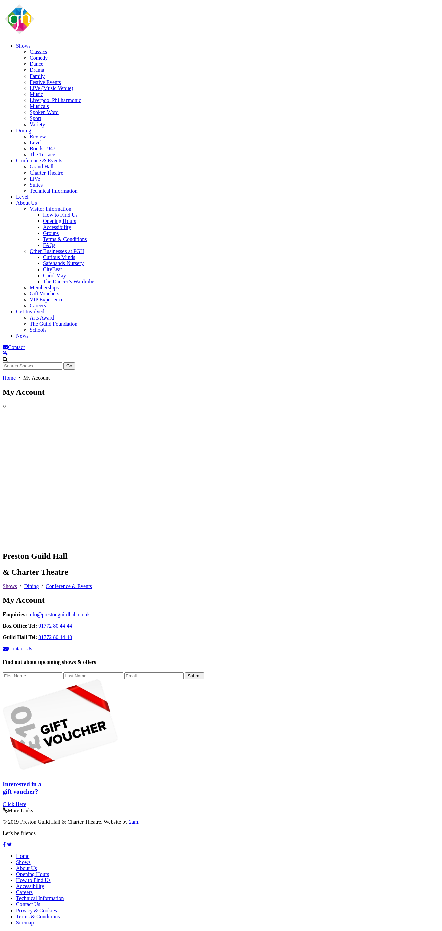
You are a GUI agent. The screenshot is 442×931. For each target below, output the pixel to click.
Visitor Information (50, 209)
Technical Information (53, 191)
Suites (36, 185)
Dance (36, 64)
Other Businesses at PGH (57, 251)
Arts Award (42, 318)
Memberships (44, 287)
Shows (23, 46)
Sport (35, 118)
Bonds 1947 (42, 148)
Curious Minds (59, 257)
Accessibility (57, 227)
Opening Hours (59, 221)
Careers (38, 305)
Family (37, 76)
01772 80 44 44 (55, 626)
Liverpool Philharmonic (55, 100)
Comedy (39, 58)
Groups (51, 233)
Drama (37, 70)
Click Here (14, 804)
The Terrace (42, 154)
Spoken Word (44, 112)
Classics (38, 52)
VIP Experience (46, 299)
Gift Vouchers (44, 293)
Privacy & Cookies (36, 910)
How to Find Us (60, 215)
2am (133, 822)
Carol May (54, 275)
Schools (38, 330)
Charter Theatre (46, 173)
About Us (26, 203)
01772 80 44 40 (55, 637)
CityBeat (52, 269)
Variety (37, 124)
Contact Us (28, 904)
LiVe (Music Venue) (51, 88)
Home (9, 378)
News (22, 336)
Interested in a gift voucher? (22, 788)
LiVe (35, 179)
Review (38, 136)
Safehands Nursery (63, 263)
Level (36, 142)
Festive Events (45, 82)
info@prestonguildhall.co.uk (59, 614)
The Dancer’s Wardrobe (68, 281)
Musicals (39, 106)
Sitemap (25, 922)
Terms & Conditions (65, 239)
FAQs (49, 245)
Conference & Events (39, 160)
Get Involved (30, 311)
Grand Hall (42, 166)
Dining (23, 130)
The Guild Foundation (53, 324)
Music (36, 94)
